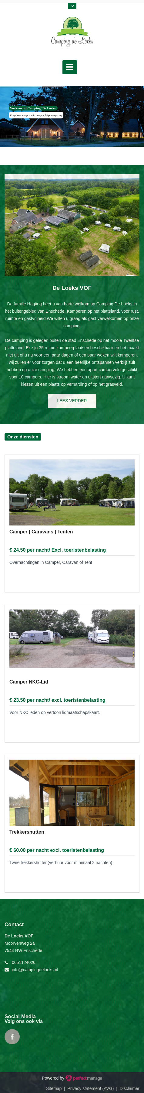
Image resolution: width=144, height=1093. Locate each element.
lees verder (72, 400)
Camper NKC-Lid (28, 681)
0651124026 (23, 962)
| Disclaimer (126, 1088)
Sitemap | (57, 1088)
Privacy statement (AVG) (90, 1088)
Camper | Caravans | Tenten (41, 531)
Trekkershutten (26, 832)
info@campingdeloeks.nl (35, 969)
